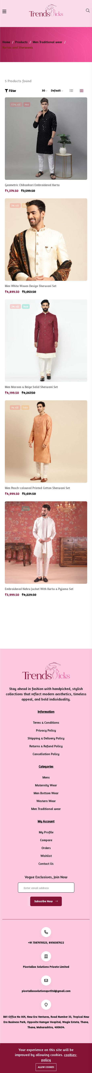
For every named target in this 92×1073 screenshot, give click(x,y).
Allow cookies (46, 1067)
